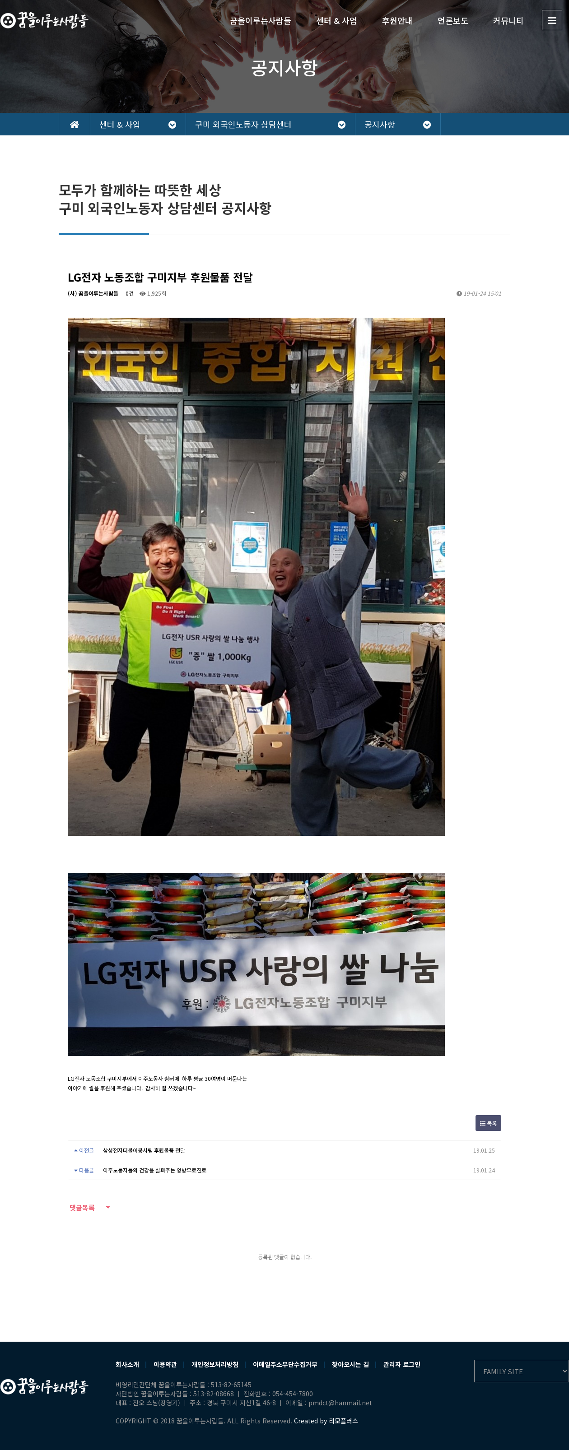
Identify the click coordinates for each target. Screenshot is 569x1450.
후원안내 (397, 20)
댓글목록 (81, 1207)
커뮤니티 (508, 20)
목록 (488, 1123)
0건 (129, 293)
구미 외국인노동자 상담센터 (270, 124)
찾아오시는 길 (350, 1364)
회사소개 (127, 1364)
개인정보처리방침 (214, 1364)
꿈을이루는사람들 (260, 20)
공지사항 (397, 124)
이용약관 (165, 1364)
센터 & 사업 (336, 20)
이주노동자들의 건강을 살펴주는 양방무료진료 (154, 1170)
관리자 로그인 (401, 1364)
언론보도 (453, 20)
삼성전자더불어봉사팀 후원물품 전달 (144, 1150)
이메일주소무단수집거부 (285, 1364)
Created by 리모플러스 (326, 1420)
